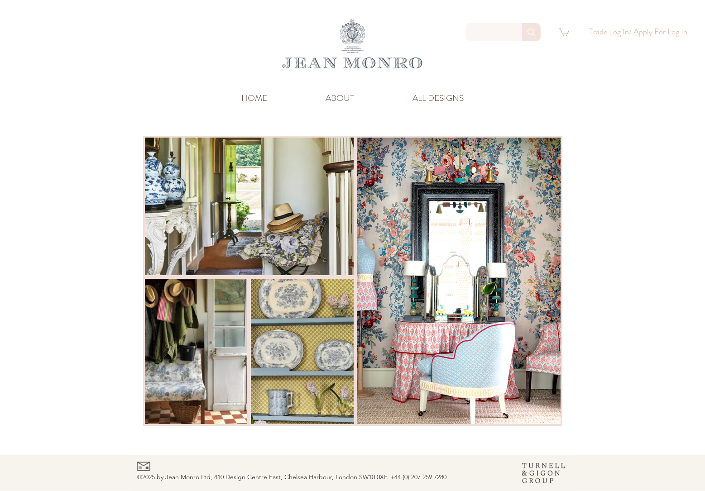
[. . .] (487, 32)
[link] (564, 32)
